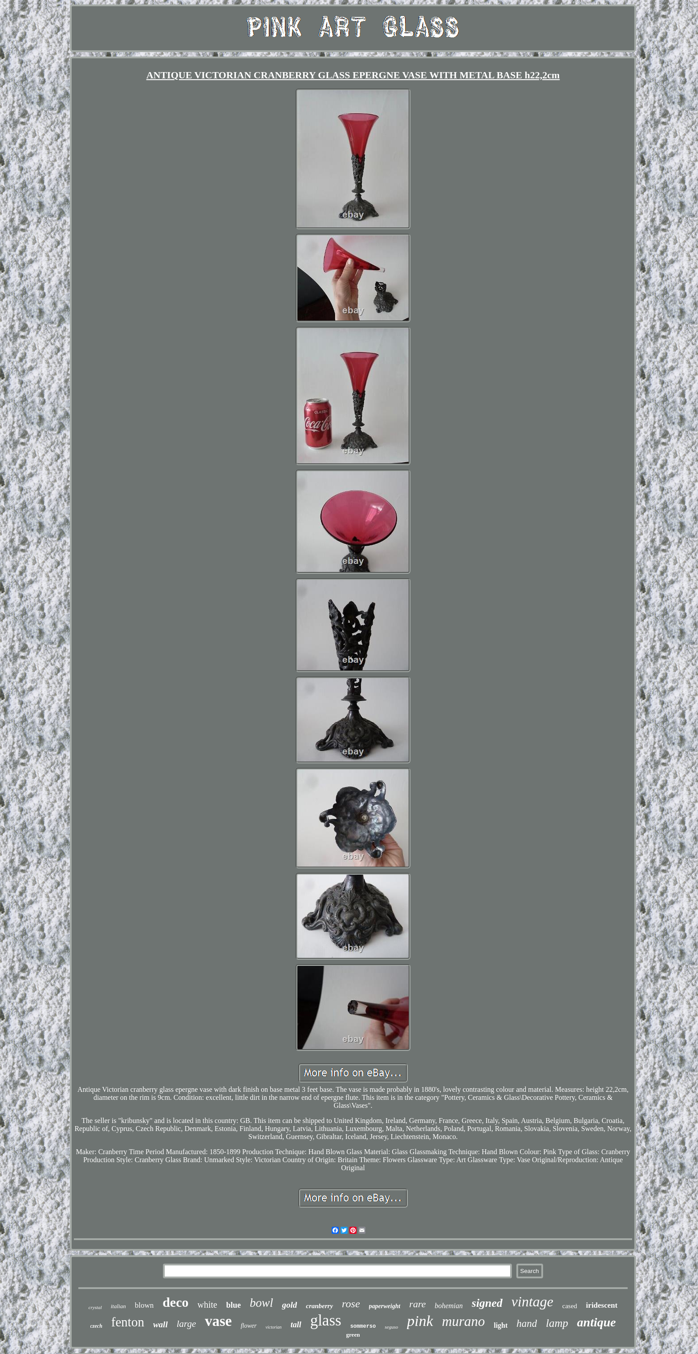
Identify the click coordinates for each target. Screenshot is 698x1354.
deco (175, 1302)
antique (596, 1322)
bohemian (448, 1305)
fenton (127, 1322)
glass (325, 1320)
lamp (557, 1323)
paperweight (385, 1306)
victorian (274, 1327)
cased (569, 1305)
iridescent (601, 1305)
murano (463, 1321)
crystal (95, 1307)
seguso (391, 1327)
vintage (532, 1301)
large (186, 1323)
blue (233, 1305)
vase (218, 1321)
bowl (261, 1302)
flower (249, 1325)
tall (296, 1324)
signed (487, 1303)
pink (420, 1321)
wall (160, 1324)
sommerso (363, 1326)
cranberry (319, 1305)
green (353, 1334)
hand (526, 1323)
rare (417, 1303)
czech (96, 1326)
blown (144, 1305)
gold (289, 1304)
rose (351, 1303)
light (500, 1325)
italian (118, 1306)
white (207, 1304)
